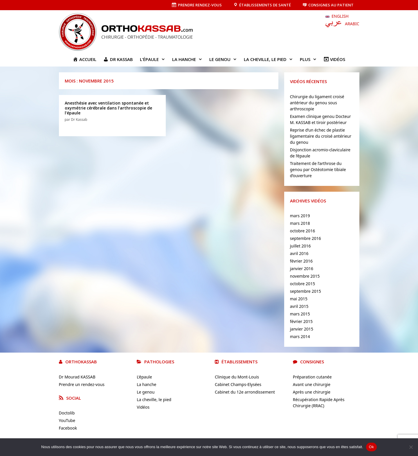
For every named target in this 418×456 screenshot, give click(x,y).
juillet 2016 (300, 246)
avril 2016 (299, 253)
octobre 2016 (302, 231)
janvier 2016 (301, 268)
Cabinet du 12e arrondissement (245, 392)
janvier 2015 (301, 329)
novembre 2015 (305, 276)
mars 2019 (300, 215)
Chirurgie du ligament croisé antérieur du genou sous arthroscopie (317, 103)
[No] (411, 447)
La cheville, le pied (270, 59)
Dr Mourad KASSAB (77, 377)
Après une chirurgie (311, 392)
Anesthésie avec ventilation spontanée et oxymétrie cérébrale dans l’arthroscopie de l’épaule (108, 108)
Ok (371, 447)
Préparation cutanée (312, 377)
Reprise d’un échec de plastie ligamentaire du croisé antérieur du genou (321, 136)
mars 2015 (300, 314)
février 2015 (301, 321)
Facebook (68, 428)
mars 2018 (300, 223)
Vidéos (143, 407)
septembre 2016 (305, 238)
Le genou (224, 59)
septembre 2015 (305, 291)
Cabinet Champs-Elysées (238, 384)
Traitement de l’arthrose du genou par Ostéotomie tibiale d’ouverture (318, 169)
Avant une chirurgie (311, 384)
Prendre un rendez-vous (82, 384)
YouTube (67, 420)
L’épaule (154, 59)
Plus (310, 59)
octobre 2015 (302, 283)
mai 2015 (298, 298)
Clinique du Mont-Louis (237, 377)
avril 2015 (299, 306)
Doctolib (67, 413)
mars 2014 (300, 336)
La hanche (189, 59)
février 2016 (301, 261)
